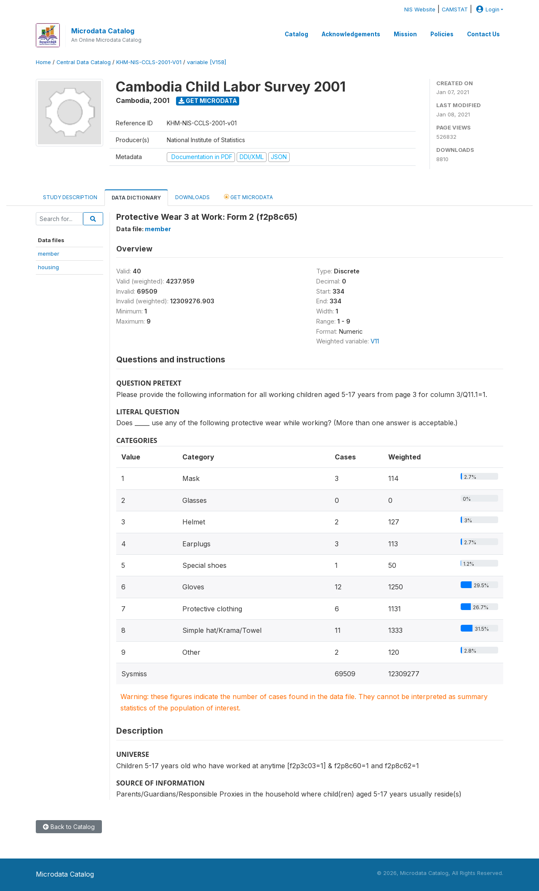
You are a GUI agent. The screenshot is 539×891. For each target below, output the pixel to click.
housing (48, 267)
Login (486, 9)
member (48, 253)
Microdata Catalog (102, 31)
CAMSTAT (455, 9)
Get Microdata (208, 100)
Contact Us (483, 34)
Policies (442, 34)
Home (43, 62)
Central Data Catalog (83, 62)
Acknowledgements (351, 34)
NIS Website (419, 9)
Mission (405, 34)
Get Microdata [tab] (248, 196)
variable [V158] (206, 62)
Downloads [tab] (192, 197)
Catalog (296, 34)
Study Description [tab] (70, 197)
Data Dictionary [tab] (136, 197)
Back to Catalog (69, 826)
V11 (375, 341)
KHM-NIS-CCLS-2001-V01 (148, 62)
